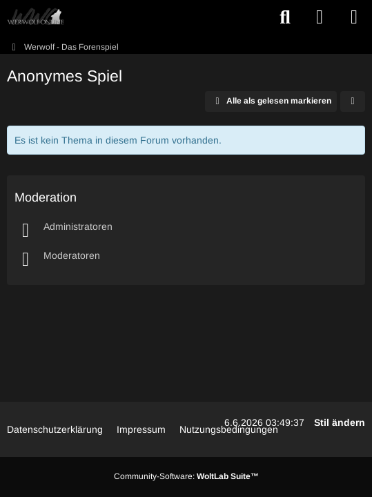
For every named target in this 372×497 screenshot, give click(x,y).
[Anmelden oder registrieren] (319, 17)
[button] (352, 101)
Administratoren (77, 226)
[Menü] (354, 17)
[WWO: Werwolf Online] (35, 17)
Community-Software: (186, 476)
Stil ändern (339, 422)
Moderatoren (71, 255)
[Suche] (285, 17)
